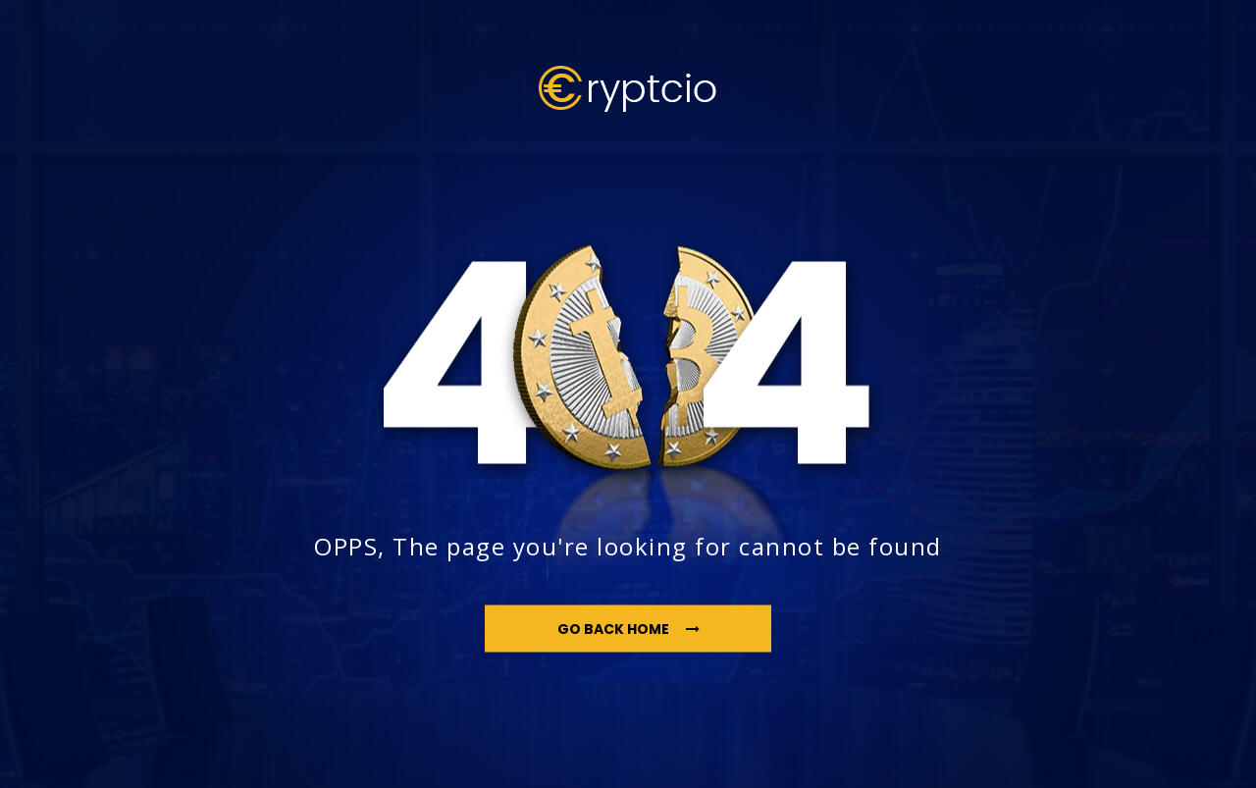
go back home (628, 628)
